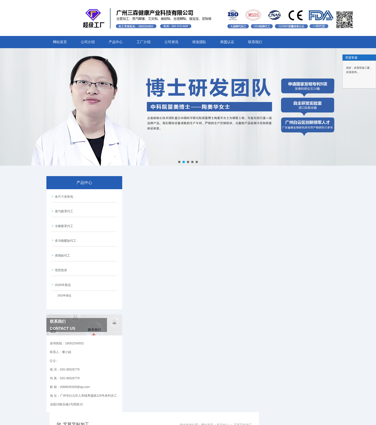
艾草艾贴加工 (313, 188)
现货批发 (60, 257)
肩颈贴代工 (61, 245)
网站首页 (60, 42)
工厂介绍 (144, 42)
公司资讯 (171, 42)
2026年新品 (62, 270)
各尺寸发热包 (63, 195)
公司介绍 (88, 42)
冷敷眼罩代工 (63, 220)
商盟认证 (227, 42)
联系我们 (255, 42)
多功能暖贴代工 (64, 232)
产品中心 (116, 42)
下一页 (237, 206)
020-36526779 (141, 413)
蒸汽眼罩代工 (63, 207)
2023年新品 (62, 281)
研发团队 (199, 42)
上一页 (212, 206)
